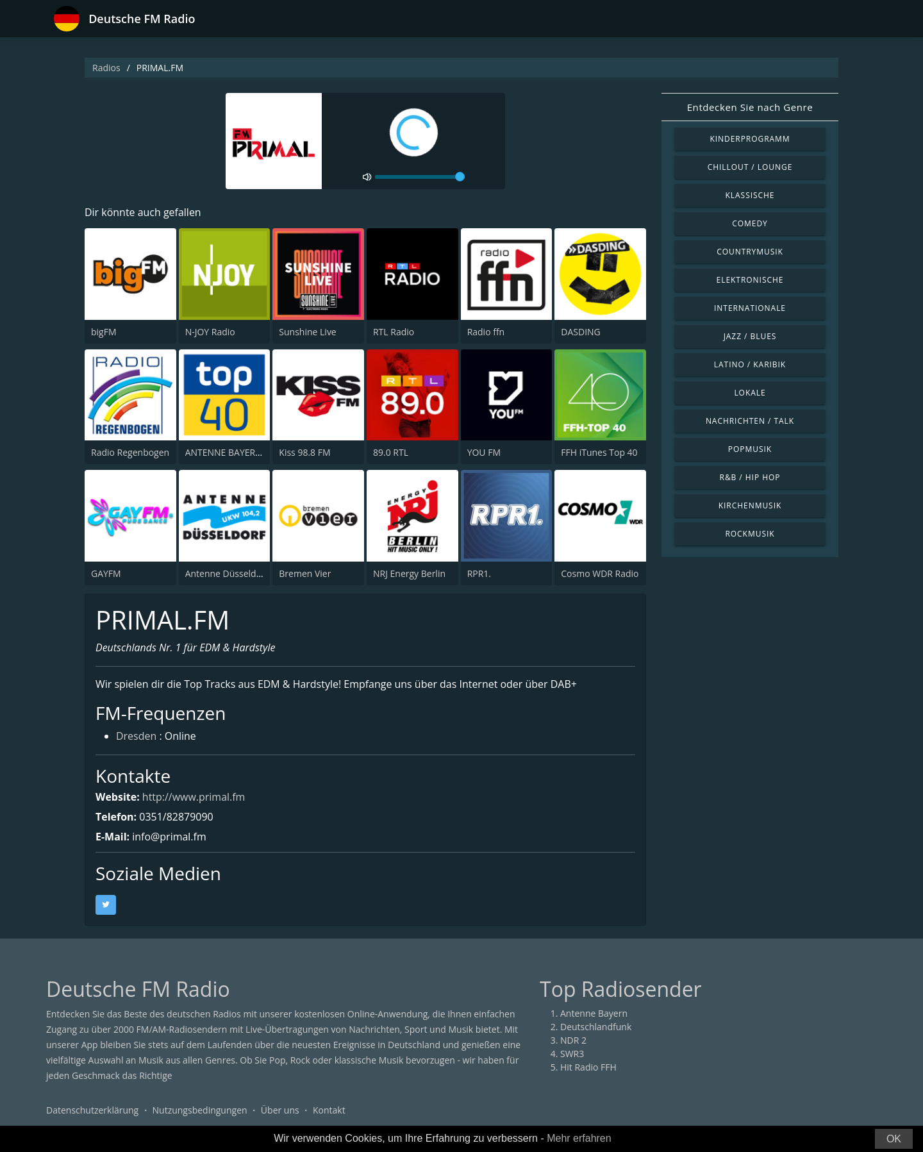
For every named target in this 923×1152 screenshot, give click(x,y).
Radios (106, 68)
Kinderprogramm (750, 138)
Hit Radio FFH (588, 1067)
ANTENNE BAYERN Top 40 (239, 452)
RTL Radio (393, 332)
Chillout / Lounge (750, 167)
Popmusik (750, 449)
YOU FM (484, 452)
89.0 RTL (390, 452)
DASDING (580, 332)
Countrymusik (750, 251)
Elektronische (750, 279)
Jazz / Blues (750, 336)
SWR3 (572, 1054)
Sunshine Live (307, 332)
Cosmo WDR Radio (599, 573)
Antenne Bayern (594, 1013)
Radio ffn (486, 332)
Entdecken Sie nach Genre (750, 107)
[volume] (420, 177)
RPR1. (479, 573)
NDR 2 (573, 1040)
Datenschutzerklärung (92, 1110)
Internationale (750, 308)
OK (893, 1138)
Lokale (749, 392)
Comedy (750, 223)
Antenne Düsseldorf (227, 573)
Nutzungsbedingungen (200, 1110)
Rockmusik (749, 533)
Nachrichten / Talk (750, 420)
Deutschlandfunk (595, 1027)
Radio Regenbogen (130, 452)
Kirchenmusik (750, 505)
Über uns (280, 1110)
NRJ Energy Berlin (409, 573)
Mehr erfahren (579, 1138)
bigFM (104, 332)
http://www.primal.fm (193, 797)
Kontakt (329, 1110)
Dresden (136, 737)
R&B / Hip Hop (750, 477)
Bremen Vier (305, 573)
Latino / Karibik (750, 364)
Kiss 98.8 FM (304, 452)
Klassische (750, 195)
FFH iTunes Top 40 (599, 452)
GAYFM (106, 573)
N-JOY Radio (210, 332)
